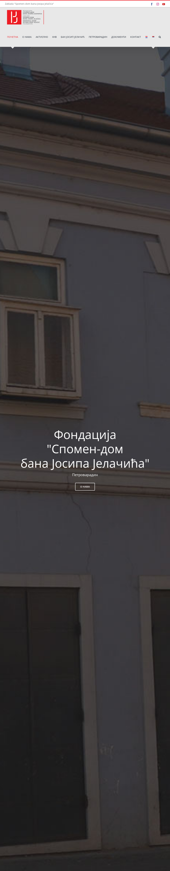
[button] (160, 37)
